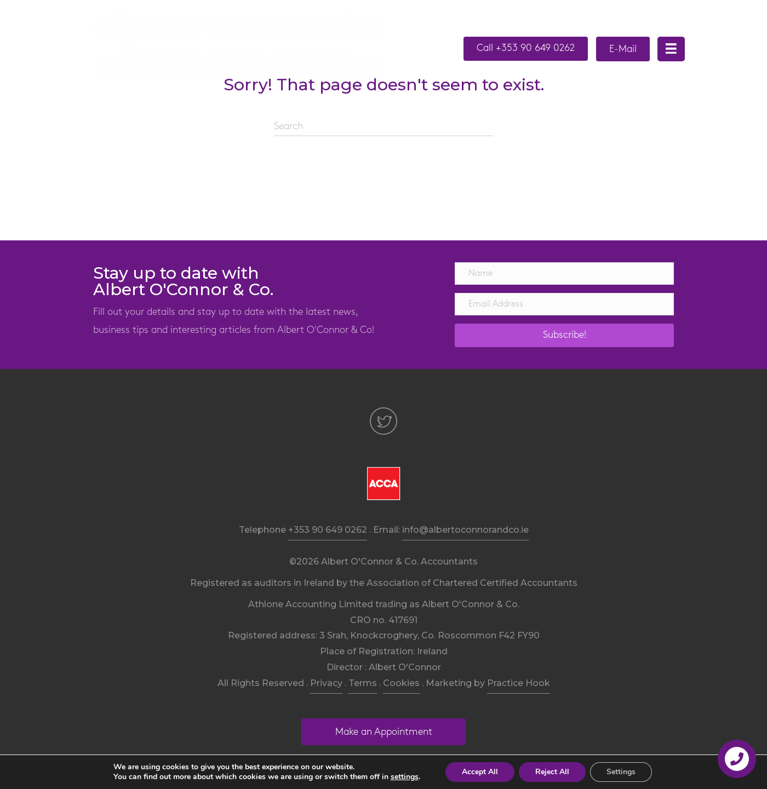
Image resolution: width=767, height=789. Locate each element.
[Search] (383, 127)
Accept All (480, 772)
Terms (362, 683)
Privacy (326, 683)
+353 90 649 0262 (327, 530)
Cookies (401, 683)
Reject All (552, 772)
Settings (621, 772)
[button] (525, 49)
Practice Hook (518, 683)
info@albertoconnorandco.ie (465, 530)
